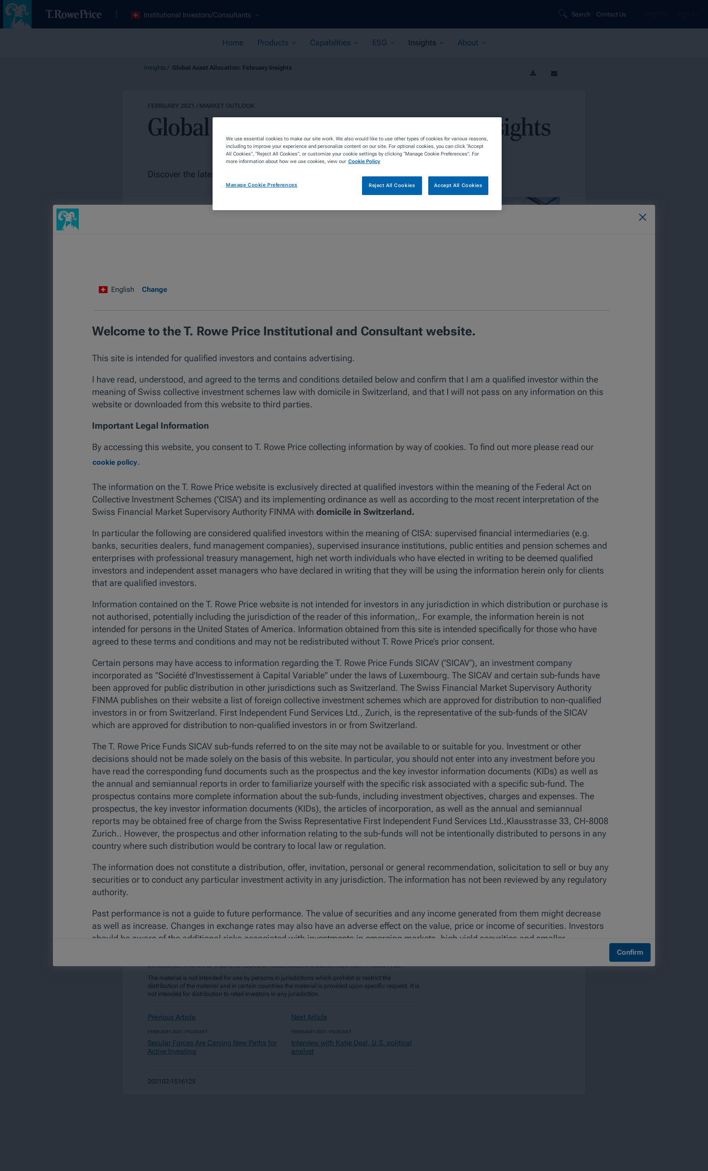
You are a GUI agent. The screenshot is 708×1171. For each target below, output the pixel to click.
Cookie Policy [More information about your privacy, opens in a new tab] (364, 161)
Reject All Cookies (392, 185)
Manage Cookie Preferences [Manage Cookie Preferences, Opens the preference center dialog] (261, 185)
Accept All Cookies (458, 185)
